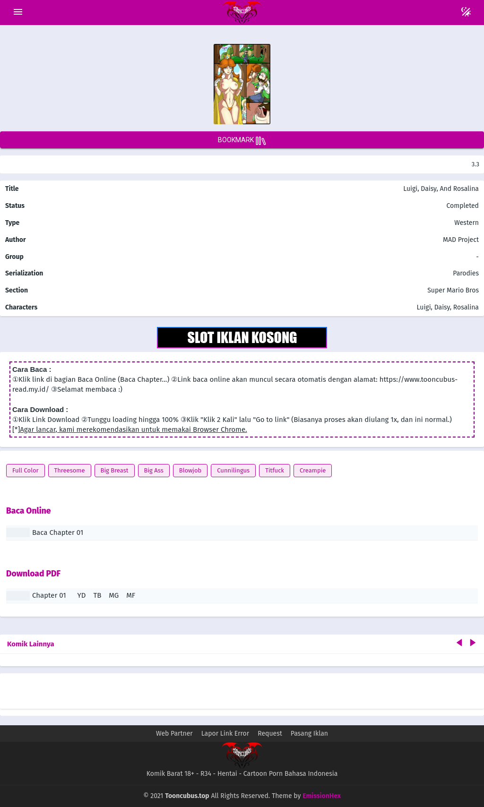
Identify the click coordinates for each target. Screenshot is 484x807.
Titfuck (274, 470)
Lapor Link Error (225, 734)
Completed (462, 206)
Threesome (69, 470)
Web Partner (174, 734)
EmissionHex (321, 796)
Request (270, 734)
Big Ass (154, 470)
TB (97, 595)
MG (114, 595)
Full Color (25, 470)
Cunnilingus (233, 470)
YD (82, 595)
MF (130, 595)
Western (466, 223)
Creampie (313, 470)
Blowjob (190, 470)
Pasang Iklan (309, 734)
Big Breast (115, 470)
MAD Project (461, 240)
